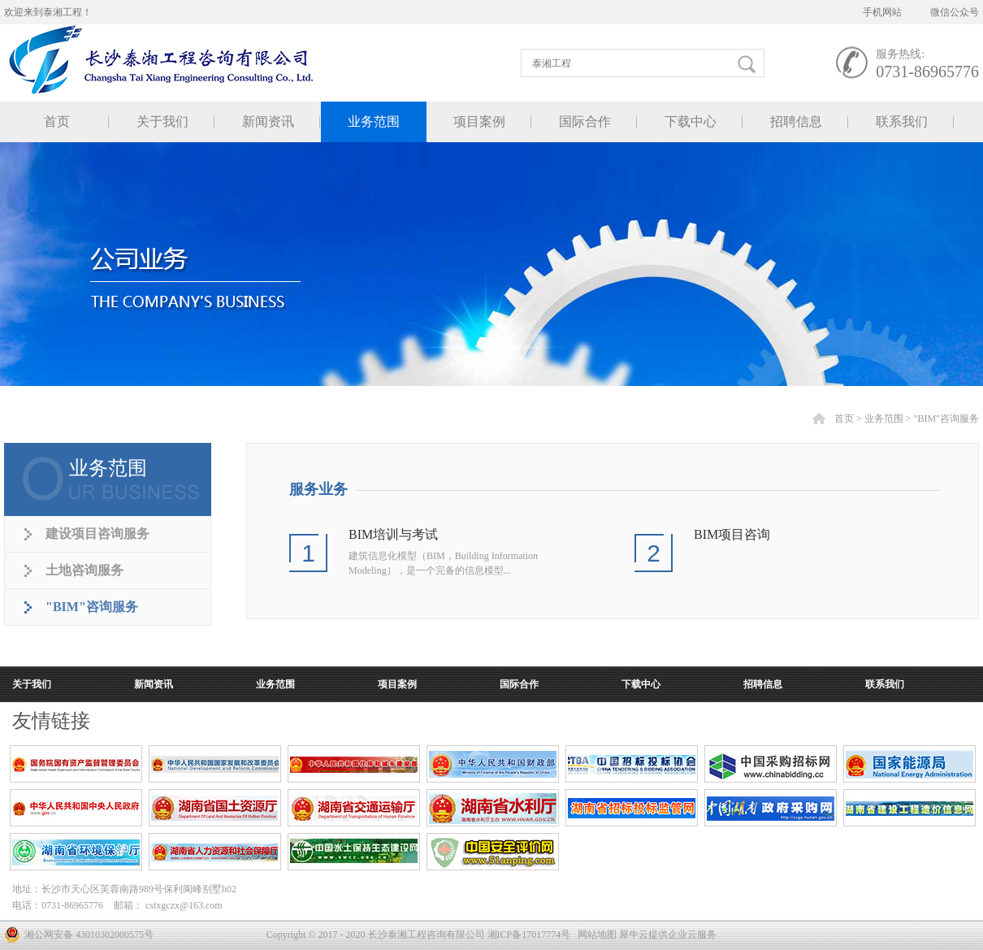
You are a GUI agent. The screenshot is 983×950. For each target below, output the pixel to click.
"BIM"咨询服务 (946, 418)
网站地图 (595, 934)
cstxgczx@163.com (184, 905)
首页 (57, 121)
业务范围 (883, 418)
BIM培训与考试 (393, 534)
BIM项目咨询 (732, 534)
